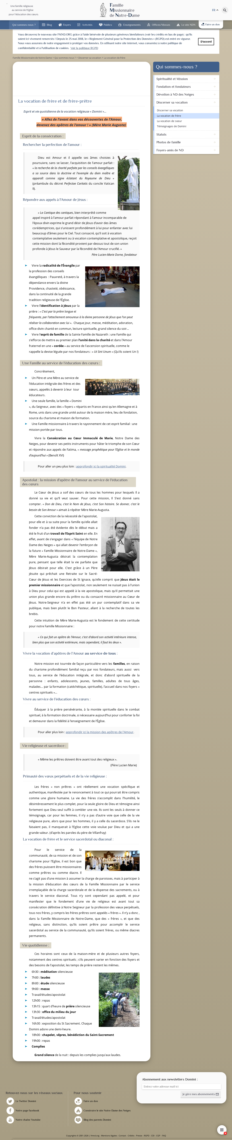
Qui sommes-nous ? (24, 24)
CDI (152, 1135)
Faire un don (211, 24)
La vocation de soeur (169, 121)
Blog (49, 24)
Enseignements (132, 24)
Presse (139, 1135)
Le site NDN (188, 24)
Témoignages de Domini (171, 126)
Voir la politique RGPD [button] (84, 48)
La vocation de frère (169, 115)
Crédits (131, 1135)
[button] (201, 1094)
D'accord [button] (206, 41)
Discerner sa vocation (170, 110)
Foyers (67, 24)
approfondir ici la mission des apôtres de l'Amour (99, 732)
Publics (108, 24)
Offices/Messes (161, 24)
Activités (87, 24)
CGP (158, 1135)
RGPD (146, 1135)
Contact (122, 1135)
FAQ (164, 1135)
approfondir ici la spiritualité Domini (101, 466)
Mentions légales (109, 1135)
